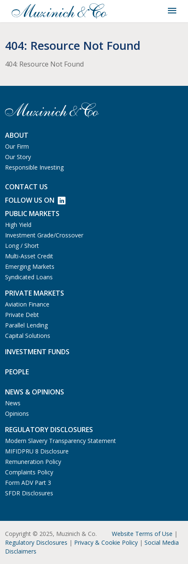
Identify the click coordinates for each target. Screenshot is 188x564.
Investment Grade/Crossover (44, 235)
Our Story (18, 157)
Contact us (26, 186)
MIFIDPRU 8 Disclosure (37, 451)
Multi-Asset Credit (29, 256)
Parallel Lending (26, 325)
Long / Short (22, 246)
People (17, 371)
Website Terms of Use (142, 534)
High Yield (18, 225)
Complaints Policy (29, 472)
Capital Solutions (27, 336)
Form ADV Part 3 (28, 483)
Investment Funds (37, 351)
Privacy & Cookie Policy (106, 542)
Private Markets (34, 293)
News (13, 403)
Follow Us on (35, 200)
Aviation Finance (27, 304)
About (16, 135)
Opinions (17, 413)
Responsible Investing (34, 167)
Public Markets (32, 213)
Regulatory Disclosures (36, 542)
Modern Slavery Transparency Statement (60, 441)
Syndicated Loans (29, 277)
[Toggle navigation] (172, 10)
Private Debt (22, 315)
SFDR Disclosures (29, 493)
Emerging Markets (29, 266)
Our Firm (17, 146)
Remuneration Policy (33, 462)
